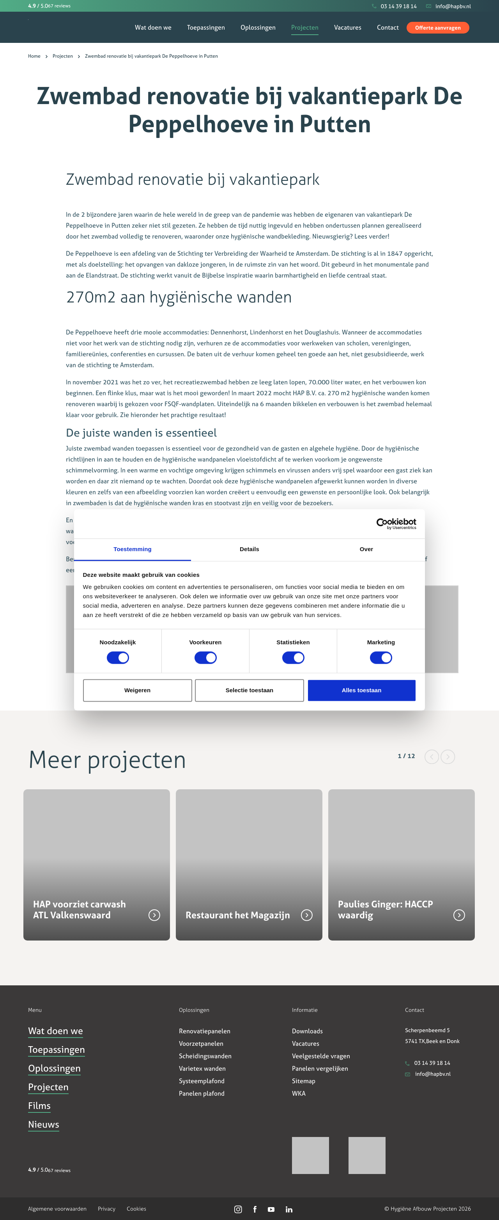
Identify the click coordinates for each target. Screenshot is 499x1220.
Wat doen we (153, 27)
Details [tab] (249, 549)
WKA (299, 1093)
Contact (388, 27)
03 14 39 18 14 (427, 1062)
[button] (433, 755)
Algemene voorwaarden (57, 1208)
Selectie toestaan (250, 690)
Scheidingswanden (205, 1056)
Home (34, 56)
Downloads (307, 1031)
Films (39, 1106)
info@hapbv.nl (428, 1073)
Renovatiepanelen (204, 1031)
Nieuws (43, 1124)
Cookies (136, 1208)
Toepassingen (206, 27)
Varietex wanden (202, 1068)
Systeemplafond (202, 1081)
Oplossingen (258, 27)
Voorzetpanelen (201, 1043)
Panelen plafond (202, 1093)
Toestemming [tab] (132, 549)
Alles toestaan (362, 690)
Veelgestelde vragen (321, 1056)
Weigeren (137, 690)
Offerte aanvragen (438, 27)
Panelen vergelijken (320, 1068)
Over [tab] (366, 549)
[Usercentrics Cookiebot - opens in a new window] (382, 524)
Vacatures (347, 27)
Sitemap (303, 1081)
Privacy (106, 1208)
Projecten (305, 27)
